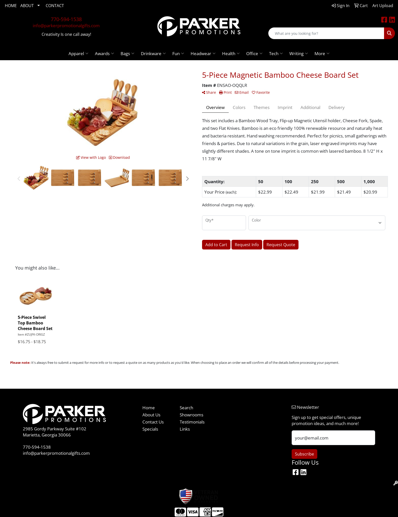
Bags (127, 53)
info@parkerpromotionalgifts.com (66, 25)
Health (231, 53)
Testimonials (192, 422)
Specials (150, 429)
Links (185, 429)
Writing (298, 53)
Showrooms (191, 415)
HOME (11, 5)
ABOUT (27, 5)
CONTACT (55, 5)
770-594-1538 (66, 19)
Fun (178, 53)
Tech (276, 53)
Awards (104, 53)
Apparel (78, 53)
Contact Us (153, 422)
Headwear (203, 53)
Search (186, 407)
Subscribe (304, 454)
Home (148, 407)
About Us (151, 415)
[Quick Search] (326, 33)
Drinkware (153, 53)
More (321, 53)
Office (254, 53)
